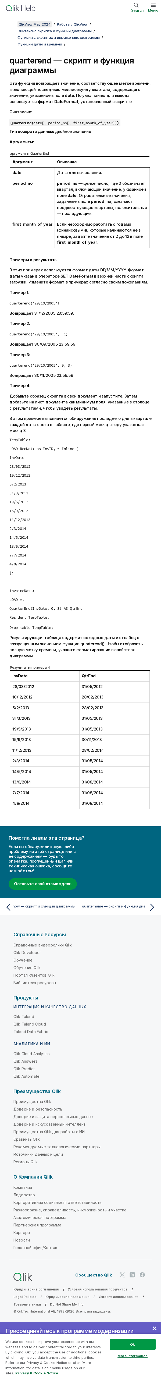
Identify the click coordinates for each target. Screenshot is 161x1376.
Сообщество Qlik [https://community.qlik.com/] (93, 1275)
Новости (21, 1240)
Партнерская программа (37, 1225)
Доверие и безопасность (38, 1109)
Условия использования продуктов (97, 1289)
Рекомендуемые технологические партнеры (57, 1146)
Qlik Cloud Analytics (31, 1053)
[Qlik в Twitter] (122, 1275)
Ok (132, 1344)
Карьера (21, 1232)
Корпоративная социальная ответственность (57, 1202)
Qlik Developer (27, 952)
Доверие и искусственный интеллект (49, 1124)
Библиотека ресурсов (34, 982)
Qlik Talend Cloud (29, 1024)
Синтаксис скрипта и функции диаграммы (54, 31)
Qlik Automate (26, 1076)
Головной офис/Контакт (36, 1247)
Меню (153, 10)
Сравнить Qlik (26, 1139)
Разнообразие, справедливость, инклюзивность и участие (70, 1210)
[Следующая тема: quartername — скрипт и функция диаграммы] (119, 907)
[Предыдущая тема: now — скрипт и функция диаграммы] (41, 907)
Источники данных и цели (38, 1154)
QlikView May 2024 (35, 24)
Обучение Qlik (27, 967)
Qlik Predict (24, 1068)
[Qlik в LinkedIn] (132, 1275)
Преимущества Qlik (32, 1101)
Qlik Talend (23, 1016)
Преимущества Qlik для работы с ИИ (49, 1131)
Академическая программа (39, 1217)
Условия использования (118, 1297)
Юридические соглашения (36, 1289)
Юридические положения (67, 1297)
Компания (22, 1187)
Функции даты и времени (39, 44)
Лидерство (24, 1195)
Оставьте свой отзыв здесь (42, 883)
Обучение (23, 960)
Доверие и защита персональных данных (53, 1116)
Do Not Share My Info (67, 1304)
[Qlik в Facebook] (142, 1275)
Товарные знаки (27, 1304)
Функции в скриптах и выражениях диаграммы (58, 37)
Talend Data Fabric (30, 1031)
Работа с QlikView (72, 24)
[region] (80, 1354)
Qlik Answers (25, 1061)
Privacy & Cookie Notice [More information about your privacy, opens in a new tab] (36, 1373)
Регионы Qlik (25, 1161)
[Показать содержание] (11, 24)
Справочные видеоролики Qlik (42, 945)
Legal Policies (24, 1297)
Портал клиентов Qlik (34, 975)
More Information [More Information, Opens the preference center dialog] (132, 1356)
